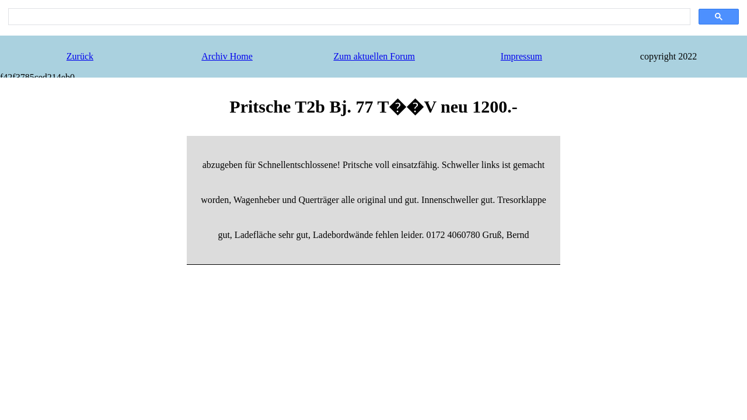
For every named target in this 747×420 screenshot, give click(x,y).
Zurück (80, 56)
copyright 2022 (668, 56)
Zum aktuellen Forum (374, 56)
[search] (348, 17)
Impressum (521, 56)
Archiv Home (227, 56)
